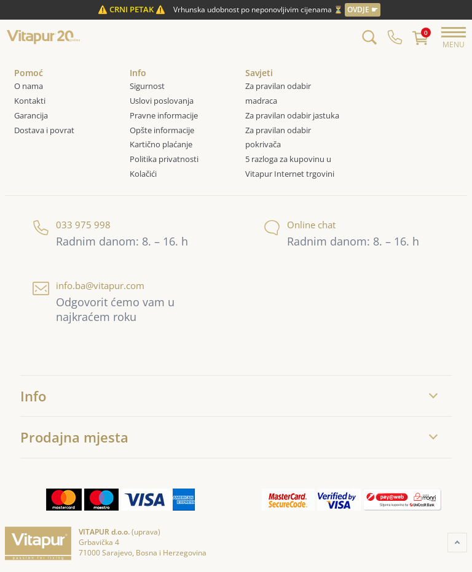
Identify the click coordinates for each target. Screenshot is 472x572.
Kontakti (29, 100)
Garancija (31, 115)
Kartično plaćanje (161, 144)
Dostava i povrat (44, 130)
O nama (28, 85)
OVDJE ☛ (362, 9)
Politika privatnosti (164, 158)
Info (33, 396)
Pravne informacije (164, 115)
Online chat (300, 225)
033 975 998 (72, 225)
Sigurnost (147, 85)
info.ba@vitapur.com (88, 286)
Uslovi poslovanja (162, 100)
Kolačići (144, 173)
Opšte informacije (162, 130)
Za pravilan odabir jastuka (292, 115)
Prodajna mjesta (74, 437)
